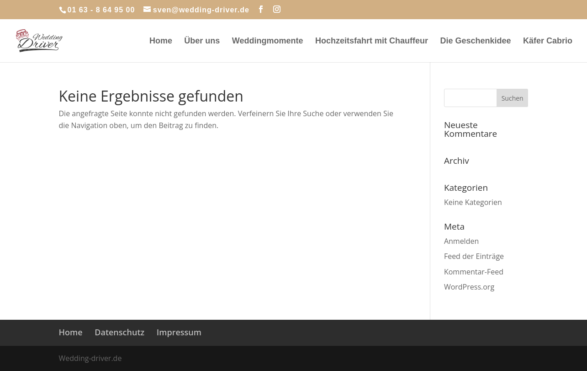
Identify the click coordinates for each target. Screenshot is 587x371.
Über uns (202, 41)
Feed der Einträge (474, 256)
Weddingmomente (267, 41)
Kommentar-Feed (473, 272)
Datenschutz (119, 332)
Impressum (179, 332)
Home (160, 41)
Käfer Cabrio (547, 41)
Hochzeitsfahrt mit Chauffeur (371, 41)
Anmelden (461, 241)
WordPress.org (469, 287)
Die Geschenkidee (475, 41)
